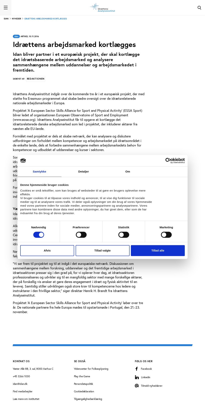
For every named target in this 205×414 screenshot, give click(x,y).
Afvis (47, 250)
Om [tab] (127, 171)
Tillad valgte (102, 250)
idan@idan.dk (20, 384)
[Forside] (102, 7)
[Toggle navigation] (5, 7)
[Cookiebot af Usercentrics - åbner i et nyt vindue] (168, 160)
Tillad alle (157, 250)
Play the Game (82, 376)
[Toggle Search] (199, 7)
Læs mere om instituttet (26, 399)
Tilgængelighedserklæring (88, 399)
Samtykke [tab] (39, 171)
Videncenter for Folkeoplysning (91, 368)
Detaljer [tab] (83, 171)
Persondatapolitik (83, 384)
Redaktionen (35, 78)
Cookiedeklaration (84, 391)
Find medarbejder (23, 391)
